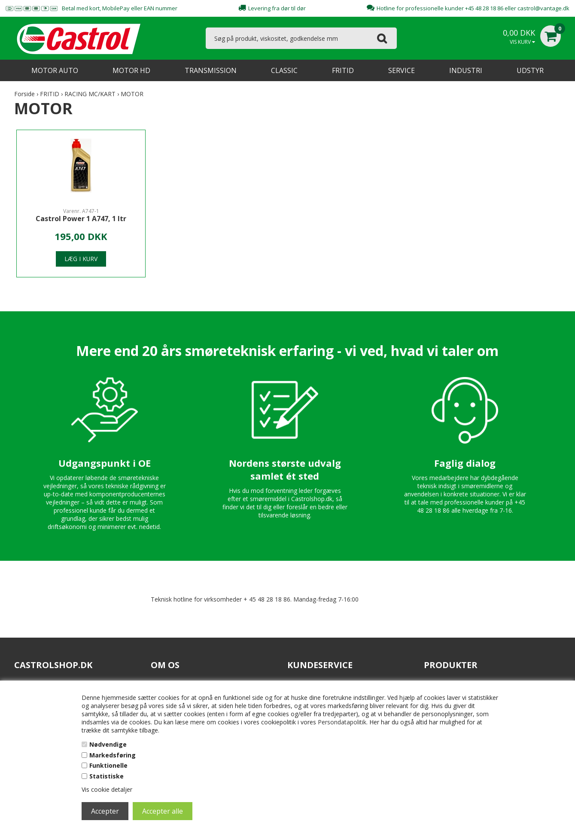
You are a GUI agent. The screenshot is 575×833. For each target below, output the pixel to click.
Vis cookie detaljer (107, 789)
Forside (24, 94)
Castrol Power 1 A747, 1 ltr (81, 218)
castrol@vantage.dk (543, 8)
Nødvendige (108, 744)
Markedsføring (112, 755)
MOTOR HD (131, 70)
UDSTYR (530, 70)
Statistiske (106, 776)
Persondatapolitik (342, 722)
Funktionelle (108, 765)
